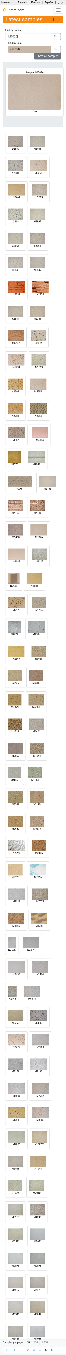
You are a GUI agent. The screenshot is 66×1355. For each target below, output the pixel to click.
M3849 (37, 1314)
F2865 (37, 245)
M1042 (36, 464)
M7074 (40, 901)
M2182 (38, 1071)
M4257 (15, 1290)
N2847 (37, 270)
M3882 (40, 1120)
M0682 (36, 683)
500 (35, 1342)
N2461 (16, 197)
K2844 (15, 318)
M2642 (15, 828)
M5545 (16, 1314)
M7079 (15, 707)
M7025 (16, 1144)
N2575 (11, 950)
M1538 (15, 731)
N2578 (14, 464)
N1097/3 (39, 1144)
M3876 (16, 1265)
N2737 (16, 294)
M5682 (38, 1241)
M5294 (16, 367)
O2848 (15, 270)
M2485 (39, 853)
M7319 (16, 901)
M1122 (39, 561)
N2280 (40, 1047)
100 (28, 1342)
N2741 (37, 318)
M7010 (37, 1193)
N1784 (39, 610)
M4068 (16, 1095)
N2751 (20, 488)
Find (56, 36)
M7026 (39, 537)
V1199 (36, 804)
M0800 (15, 755)
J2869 (39, 197)
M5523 (16, 440)
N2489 (30, 950)
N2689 (13, 585)
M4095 (37, 1217)
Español (49, 2)
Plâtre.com (13, 10)
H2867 (37, 221)
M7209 (16, 1120)
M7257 (40, 1095)
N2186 (47, 488)
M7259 (16, 1071)
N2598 (16, 853)
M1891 (37, 755)
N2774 (40, 294)
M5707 (16, 343)
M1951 (35, 780)
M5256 (38, 391)
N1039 (15, 1193)
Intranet (5, 2)
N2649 (16, 658)
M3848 (38, 1023)
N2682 (16, 561)
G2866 (15, 245)
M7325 (15, 877)
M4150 (16, 925)
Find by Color (15, 43)
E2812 (38, 343)
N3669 (38, 658)
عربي (60, 2)
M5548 (16, 1168)
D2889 (15, 148)
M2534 (36, 634)
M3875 (38, 1265)
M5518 (38, 148)
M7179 (16, 610)
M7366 (38, 877)
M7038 (38, 1338)
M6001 (36, 707)
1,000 (45, 1342)
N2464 (40, 974)
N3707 (15, 804)
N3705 (15, 683)
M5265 (38, 173)
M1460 (16, 537)
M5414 (32, 998)
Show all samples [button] (48, 56)
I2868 (15, 221)
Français (22, 2)
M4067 (14, 780)
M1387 (39, 925)
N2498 (16, 974)
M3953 (15, 1217)
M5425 (16, 1338)
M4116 (38, 513)
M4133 (16, 513)
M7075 (37, 1290)
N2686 (34, 585)
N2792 (15, 391)
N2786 (15, 415)
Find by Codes (13, 30)
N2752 (38, 415)
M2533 (16, 1241)
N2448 (12, 998)
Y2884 (15, 173)
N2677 (14, 634)
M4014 (40, 440)
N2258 (15, 1023)
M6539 (37, 828)
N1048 (38, 1168)
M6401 (36, 731)
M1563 (39, 367)
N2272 (16, 1047)
